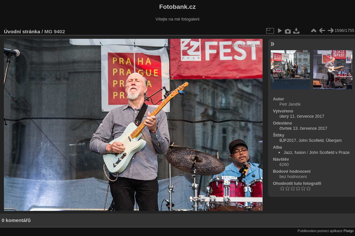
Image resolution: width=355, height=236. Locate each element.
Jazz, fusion (294, 152)
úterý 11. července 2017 (302, 116)
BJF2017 (288, 140)
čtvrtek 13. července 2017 (304, 128)
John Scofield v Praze (329, 152)
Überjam (334, 140)
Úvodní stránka (22, 31)
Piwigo (349, 231)
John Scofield (311, 140)
